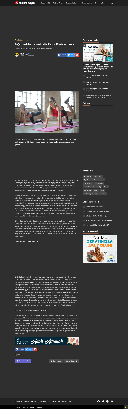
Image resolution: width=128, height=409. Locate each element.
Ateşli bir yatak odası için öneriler (97, 211)
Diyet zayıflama (99, 180)
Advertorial (87, 176)
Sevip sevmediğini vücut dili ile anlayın (99, 220)
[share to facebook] (62, 55)
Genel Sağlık (99, 183)
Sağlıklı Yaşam (58, 3)
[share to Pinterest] (77, 55)
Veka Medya (25, 54)
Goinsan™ (39, 407)
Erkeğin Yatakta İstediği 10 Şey (97, 216)
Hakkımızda (56, 401)
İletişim (26, 401)
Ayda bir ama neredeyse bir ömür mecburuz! (97, 83)
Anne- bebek (98, 176)
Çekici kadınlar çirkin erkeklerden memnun (97, 77)
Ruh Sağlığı (87, 190)
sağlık (20, 355)
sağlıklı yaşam (88, 194)
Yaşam (96, 190)
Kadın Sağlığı (45, 3)
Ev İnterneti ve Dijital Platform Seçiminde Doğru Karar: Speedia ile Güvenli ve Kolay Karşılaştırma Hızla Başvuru (98, 68)
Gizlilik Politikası (44, 401)
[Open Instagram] (107, 401)
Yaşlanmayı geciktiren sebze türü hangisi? (97, 90)
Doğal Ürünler (88, 183)
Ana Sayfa (18, 401)
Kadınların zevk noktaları (94, 207)
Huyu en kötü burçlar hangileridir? (97, 225)
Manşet (106, 187)
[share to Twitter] (71, 55)
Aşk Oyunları (88, 180)
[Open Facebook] (98, 401)
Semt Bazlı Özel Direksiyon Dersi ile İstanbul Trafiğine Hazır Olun (99, 97)
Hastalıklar (87, 187)
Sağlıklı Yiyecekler (86, 3)
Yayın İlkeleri (66, 401)
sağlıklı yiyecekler (100, 194)
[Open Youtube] (112, 401)
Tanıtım (33, 401)
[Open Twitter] (103, 401)
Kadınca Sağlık (71, 3)
